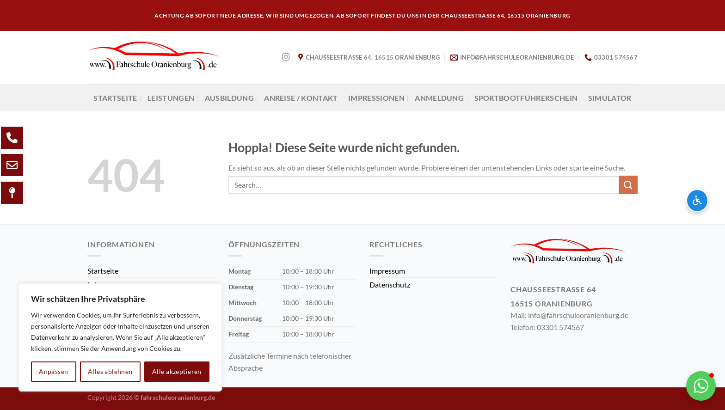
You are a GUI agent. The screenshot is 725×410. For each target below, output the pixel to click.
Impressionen (376, 97)
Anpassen (53, 371)
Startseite (115, 97)
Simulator (610, 97)
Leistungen (170, 97)
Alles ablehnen (110, 371)
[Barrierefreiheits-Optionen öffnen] (697, 200)
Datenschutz (389, 284)
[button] (701, 386)
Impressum (387, 270)
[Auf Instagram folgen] (285, 57)
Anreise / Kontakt (301, 97)
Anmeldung (439, 97)
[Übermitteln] (628, 185)
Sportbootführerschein (526, 97)
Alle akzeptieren (177, 371)
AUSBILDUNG (229, 97)
